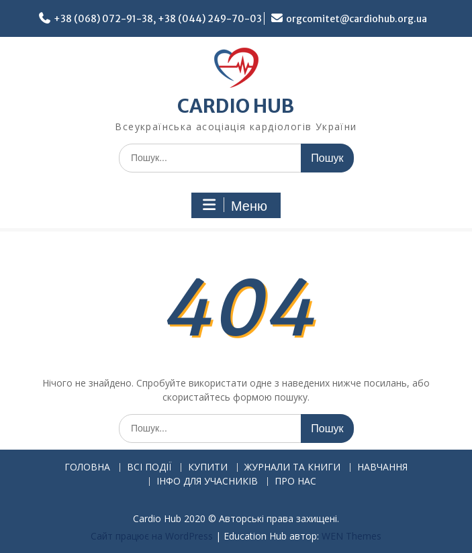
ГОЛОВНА (87, 467)
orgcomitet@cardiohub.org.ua (356, 19)
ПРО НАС (295, 481)
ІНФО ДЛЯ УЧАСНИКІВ (207, 481)
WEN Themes (351, 536)
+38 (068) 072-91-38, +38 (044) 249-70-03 (158, 19)
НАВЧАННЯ (382, 467)
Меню (234, 205)
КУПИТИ (208, 467)
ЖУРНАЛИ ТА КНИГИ (292, 467)
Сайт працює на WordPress (152, 536)
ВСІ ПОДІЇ (149, 467)
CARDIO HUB (235, 106)
